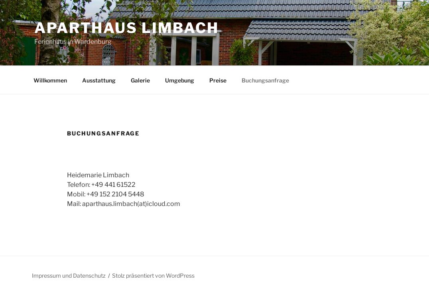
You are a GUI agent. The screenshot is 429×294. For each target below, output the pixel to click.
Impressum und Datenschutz (69, 275)
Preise (217, 80)
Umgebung (179, 80)
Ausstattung (99, 80)
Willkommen (50, 80)
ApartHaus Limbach (126, 28)
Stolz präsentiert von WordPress (153, 275)
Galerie (140, 80)
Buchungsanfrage (265, 80)
